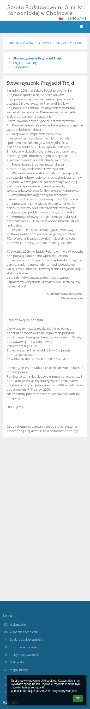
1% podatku (21, 67)
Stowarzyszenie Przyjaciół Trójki (38, 58)
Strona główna (20, 43)
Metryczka (17, 662)
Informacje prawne (23, 647)
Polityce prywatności (63, 691)
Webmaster (18, 624)
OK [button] (78, 698)
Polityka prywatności (24, 654)
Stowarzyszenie (69, 43)
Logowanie (77, 18)
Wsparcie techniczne (24, 632)
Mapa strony (19, 670)
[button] (61, 18)
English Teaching (25, 62)
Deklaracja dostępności (26, 639)
